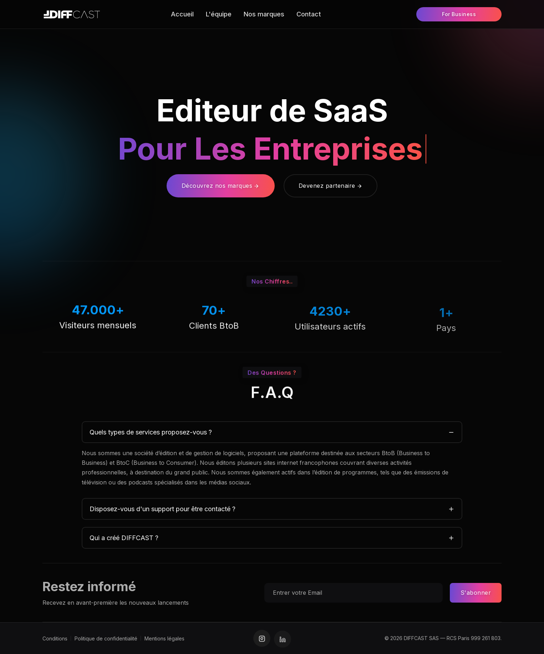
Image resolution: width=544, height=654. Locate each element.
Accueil (182, 14)
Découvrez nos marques (221, 185)
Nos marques (264, 14)
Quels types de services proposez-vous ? (151, 432)
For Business (459, 14)
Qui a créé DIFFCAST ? (124, 538)
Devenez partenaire (331, 185)
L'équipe (219, 14)
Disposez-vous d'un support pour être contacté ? (162, 509)
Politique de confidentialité (106, 638)
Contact (308, 14)
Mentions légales (164, 638)
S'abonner (476, 592)
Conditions (54, 638)
